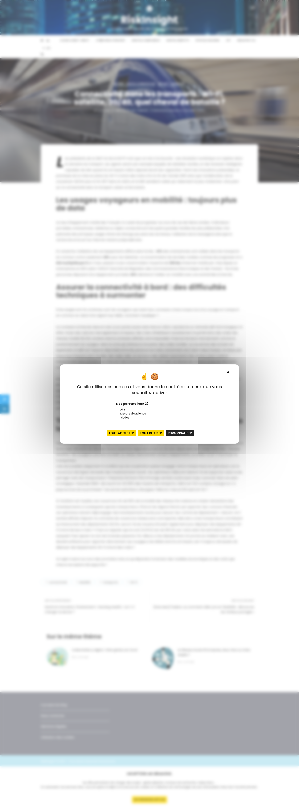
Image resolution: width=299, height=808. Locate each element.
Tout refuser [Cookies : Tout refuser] (151, 433)
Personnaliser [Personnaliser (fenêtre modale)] (180, 433)
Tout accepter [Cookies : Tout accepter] (121, 433)
